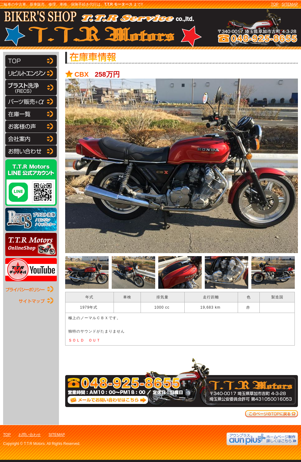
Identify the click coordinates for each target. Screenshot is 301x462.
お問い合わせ (29, 435)
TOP (274, 4)
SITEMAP (289, 4)
